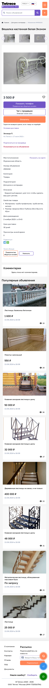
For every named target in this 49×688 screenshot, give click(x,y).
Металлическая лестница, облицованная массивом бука (22, 578)
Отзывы (7, 660)
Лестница (9, 622)
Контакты (8, 651)
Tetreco (9, 4)
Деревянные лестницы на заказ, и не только (24, 488)
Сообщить (32, 675)
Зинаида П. (8, 133)
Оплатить (24, 119)
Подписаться (32, 663)
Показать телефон (24, 104)
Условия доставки (11, 128)
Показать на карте (37, 158)
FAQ (6, 664)
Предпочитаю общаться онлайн (10, 253)
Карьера (7, 655)
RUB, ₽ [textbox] (24, 3)
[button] (3, 38)
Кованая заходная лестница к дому (20, 399)
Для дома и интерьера (18, 22)
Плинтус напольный (13, 355)
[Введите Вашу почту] (35, 658)
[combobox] (25, 3)
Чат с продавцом (24, 112)
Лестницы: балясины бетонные (18, 310)
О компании (9, 646)
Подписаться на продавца (14, 143)
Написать (26, 253)
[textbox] (33, 3)
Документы (9, 669)
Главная (5, 22)
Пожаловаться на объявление (16, 147)
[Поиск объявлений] (20, 13)
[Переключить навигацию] (44, 5)
